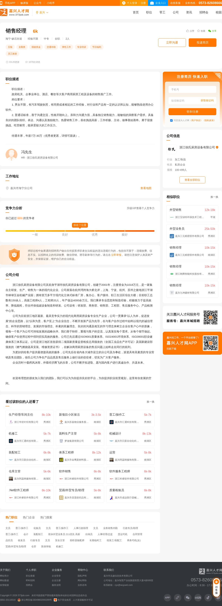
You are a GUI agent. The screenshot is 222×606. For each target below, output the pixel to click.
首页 (136, 12)
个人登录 (132, 3)
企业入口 (160, 3)
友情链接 (4, 585)
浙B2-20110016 (8, 600)
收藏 (201, 30)
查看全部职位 (192, 179)
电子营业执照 (62, 599)
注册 (143, 3)
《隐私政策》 (209, 120)
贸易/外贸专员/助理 (16, 546)
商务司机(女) (134, 540)
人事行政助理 (81, 528)
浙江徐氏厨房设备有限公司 (198, 147)
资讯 (189, 12)
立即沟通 (172, 42)
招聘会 (203, 12)
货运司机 (122, 534)
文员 (8, 528)
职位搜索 (30, 576)
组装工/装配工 (114, 540)
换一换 (150, 401)
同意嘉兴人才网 (181, 120)
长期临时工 (96, 540)
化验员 (37, 528)
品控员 (9, 540)
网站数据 (4, 580)
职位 (149, 12)
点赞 (190, 30)
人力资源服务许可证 (83, 600)
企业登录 (56, 576)
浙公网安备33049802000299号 (35, 599)
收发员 (21, 540)
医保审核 (46, 546)
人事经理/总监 (105, 534)
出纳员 (88, 534)
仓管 (33, 546)
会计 (25, 534)
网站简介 (4, 576)
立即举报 (116, 254)
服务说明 (56, 585)
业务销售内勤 (110, 528)
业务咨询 (82, 585)
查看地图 (146, 188)
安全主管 (60, 540)
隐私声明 (82, 576)
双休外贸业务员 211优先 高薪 (64, 534)
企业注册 (56, 580)
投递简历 (202, 42)
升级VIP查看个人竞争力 (140, 208)
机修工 (59, 546)
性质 (169, 164)
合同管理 (137, 534)
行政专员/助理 (130, 528)
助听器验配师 (77, 540)
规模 (169, 169)
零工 (162, 12)
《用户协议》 (196, 120)
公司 (176, 12)
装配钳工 (38, 534)
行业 (169, 159)
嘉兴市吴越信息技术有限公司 (118, 576)
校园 (219, 12)
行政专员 (35, 540)
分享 (212, 31)
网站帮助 (82, 580)
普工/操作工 (22, 528)
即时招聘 (30, 580)
